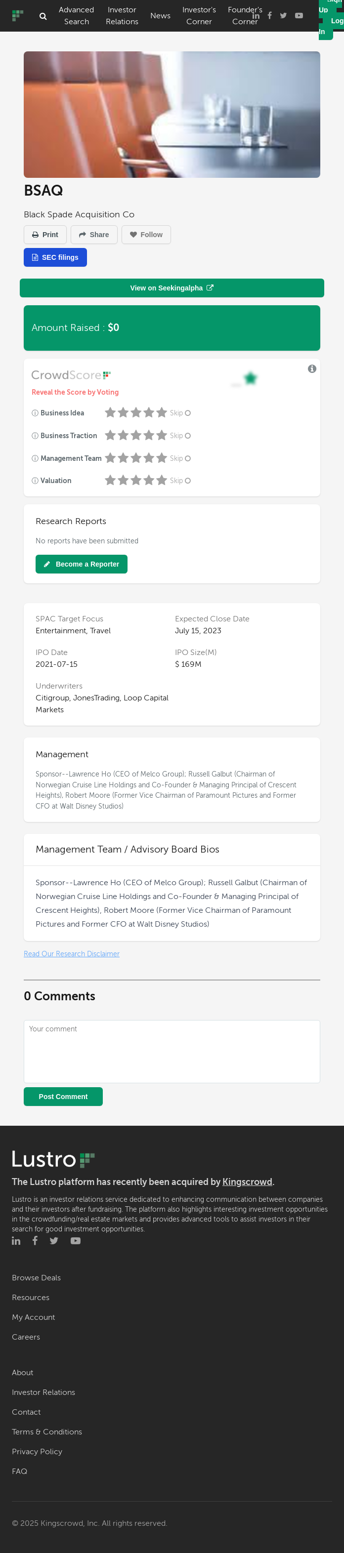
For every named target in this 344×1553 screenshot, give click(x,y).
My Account (33, 1317)
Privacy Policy (37, 1451)
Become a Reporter (81, 564)
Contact (26, 1412)
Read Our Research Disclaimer (72, 954)
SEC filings (55, 257)
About (22, 1372)
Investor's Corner (199, 15)
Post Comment (63, 1097)
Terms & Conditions (47, 1432)
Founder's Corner (245, 15)
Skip (181, 413)
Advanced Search (76, 15)
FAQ (19, 1471)
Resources (30, 1297)
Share (94, 235)
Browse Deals (36, 1277)
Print (45, 235)
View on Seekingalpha (172, 288)
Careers (26, 1337)
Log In (331, 26)
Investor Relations (122, 15)
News (160, 15)
